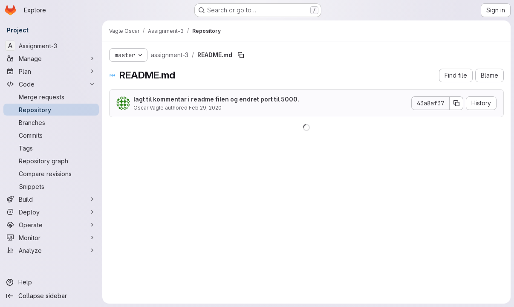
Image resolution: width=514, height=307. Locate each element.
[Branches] (51, 122)
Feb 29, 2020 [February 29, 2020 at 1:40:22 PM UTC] (205, 107)
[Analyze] (51, 250)
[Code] (51, 84)
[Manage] (51, 58)
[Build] (51, 199)
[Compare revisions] (51, 174)
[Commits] (51, 135)
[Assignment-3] (51, 46)
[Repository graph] (51, 161)
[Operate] (51, 225)
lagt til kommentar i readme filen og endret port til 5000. (216, 99)
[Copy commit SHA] (456, 103)
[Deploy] (51, 212)
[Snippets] (51, 186)
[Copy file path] (241, 55)
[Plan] (51, 71)
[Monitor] (51, 237)
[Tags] (51, 148)
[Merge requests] (51, 97)
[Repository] (51, 110)
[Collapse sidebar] (51, 296)
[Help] (51, 282)
